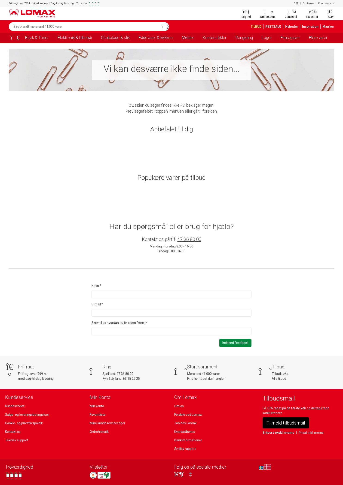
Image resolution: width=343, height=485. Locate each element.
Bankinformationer (187, 440)
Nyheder (294, 26)
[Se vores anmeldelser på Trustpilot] (14, 475)
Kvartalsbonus (184, 431)
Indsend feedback (235, 343)
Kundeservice (326, 3)
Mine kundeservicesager (107, 423)
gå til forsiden (206, 111)
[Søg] (164, 26)
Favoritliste (97, 414)
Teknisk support (16, 440)
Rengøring (244, 37)
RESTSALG (275, 26)
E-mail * (97, 304)
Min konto (97, 406)
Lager (267, 37)
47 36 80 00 (189, 239)
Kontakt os (12, 431)
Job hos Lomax (185, 423)
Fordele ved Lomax (188, 414)
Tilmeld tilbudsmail (285, 422)
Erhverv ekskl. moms (278, 432)
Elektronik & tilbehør (74, 37)
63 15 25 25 (132, 378)
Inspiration (311, 26)
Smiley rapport (184, 448)
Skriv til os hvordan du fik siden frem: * (119, 323)
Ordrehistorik (99, 431)
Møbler (189, 37)
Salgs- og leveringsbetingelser (27, 414)
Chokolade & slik (115, 37)
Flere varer (318, 37)
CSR (296, 3)
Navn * (96, 286)
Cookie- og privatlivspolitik (24, 423)
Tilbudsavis (280, 373)
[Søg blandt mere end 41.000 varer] (84, 26)
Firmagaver (290, 37)
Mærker (328, 26)
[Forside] (13, 38)
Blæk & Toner (36, 37)
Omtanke (309, 3)
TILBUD (257, 26)
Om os (179, 406)
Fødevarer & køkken (156, 37)
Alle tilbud (279, 378)
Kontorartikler (215, 37)
